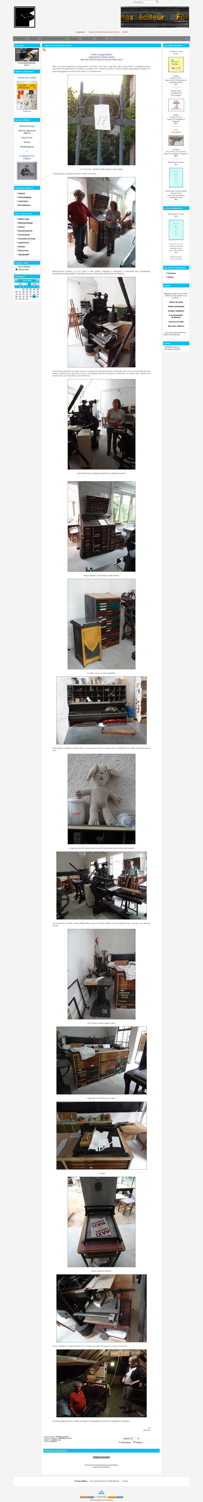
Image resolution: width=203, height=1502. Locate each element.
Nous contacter (24, 267)
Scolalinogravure (27, 147)
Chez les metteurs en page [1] (27, 132)
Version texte (23, 270)
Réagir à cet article (101, 1457)
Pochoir (27, 142)
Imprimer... (138, 1443)
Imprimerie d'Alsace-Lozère (58, 45)
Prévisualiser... (125, 1443)
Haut (101, 1493)
